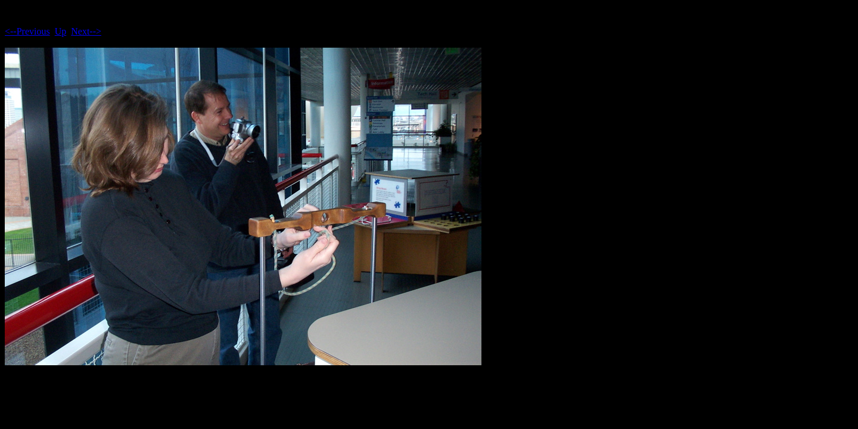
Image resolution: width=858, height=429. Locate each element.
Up (61, 31)
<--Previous (27, 31)
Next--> (86, 31)
